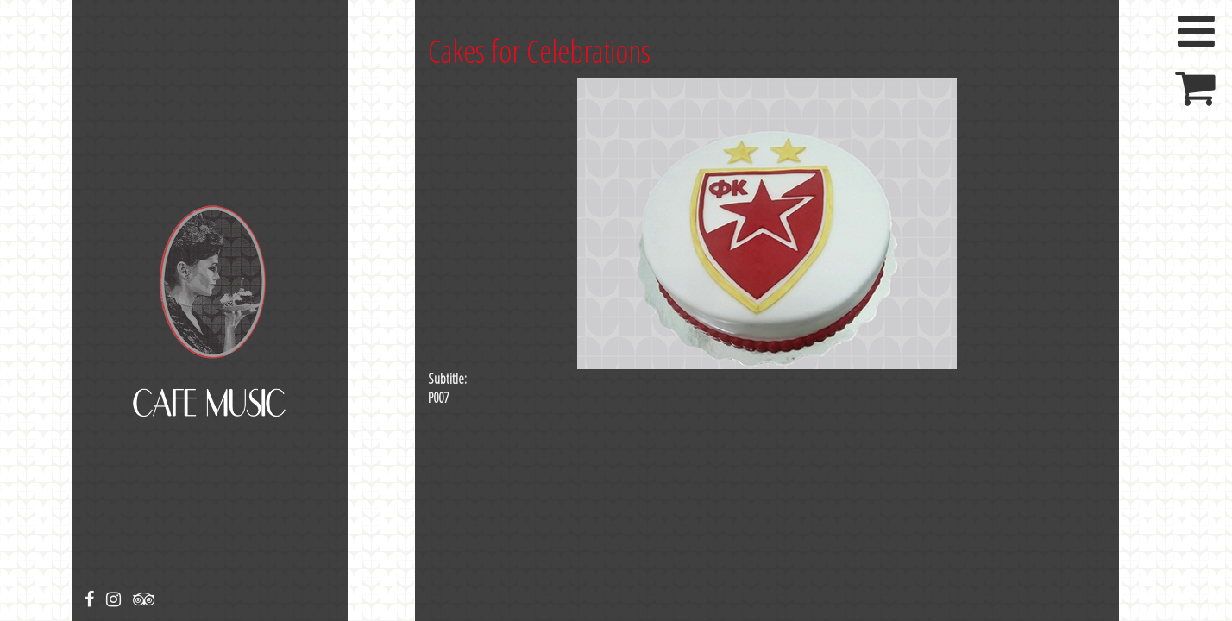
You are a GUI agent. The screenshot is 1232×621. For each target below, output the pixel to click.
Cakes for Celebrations (539, 51)
